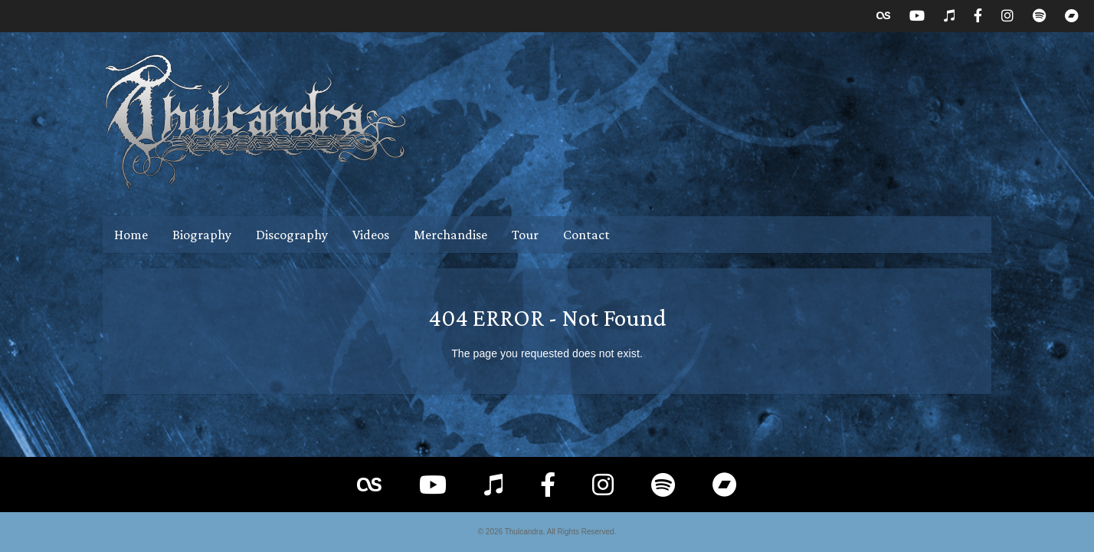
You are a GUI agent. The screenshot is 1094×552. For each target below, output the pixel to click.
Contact (586, 234)
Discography (292, 234)
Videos (370, 234)
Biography (201, 234)
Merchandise (450, 234)
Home (131, 234)
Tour (525, 234)
